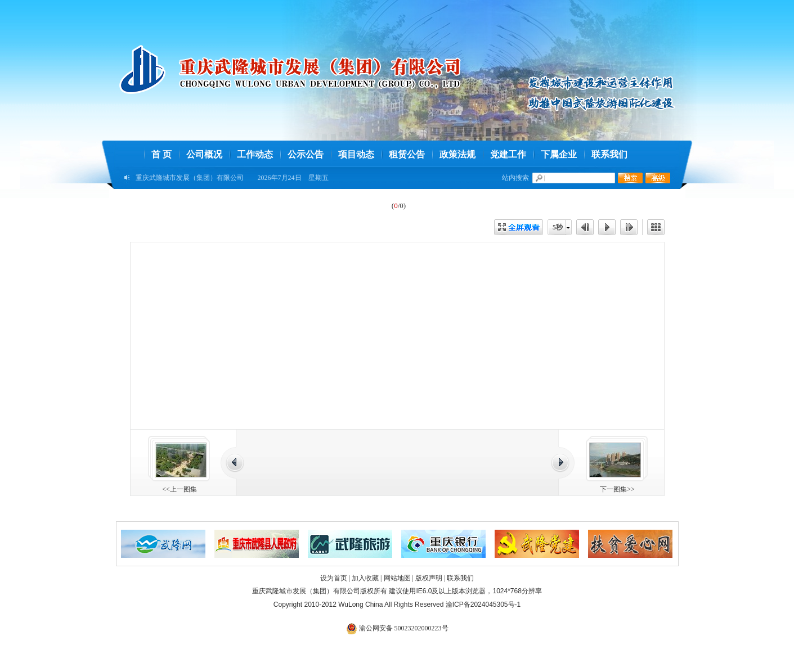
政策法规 (457, 154)
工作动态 (255, 154)
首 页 (161, 154)
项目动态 (356, 154)
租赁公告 (407, 154)
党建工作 (508, 154)
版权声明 (428, 578)
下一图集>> (617, 489)
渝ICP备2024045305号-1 (483, 604)
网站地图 (397, 578)
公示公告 (306, 154)
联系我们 (609, 154)
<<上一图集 (179, 489)
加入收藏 (365, 578)
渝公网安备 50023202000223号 (397, 628)
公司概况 (204, 154)
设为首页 (333, 578)
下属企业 (559, 154)
